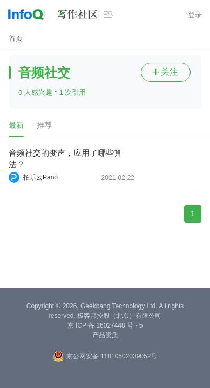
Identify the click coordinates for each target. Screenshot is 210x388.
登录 (195, 14)
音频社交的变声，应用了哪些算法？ (65, 158)
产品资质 (105, 335)
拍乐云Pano (40, 177)
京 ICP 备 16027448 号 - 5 (105, 325)
